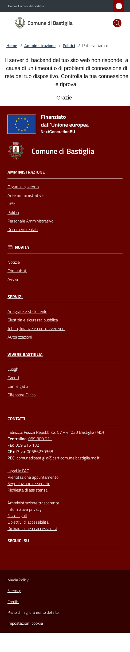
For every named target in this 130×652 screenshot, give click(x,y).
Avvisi (12, 279)
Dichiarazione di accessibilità (32, 528)
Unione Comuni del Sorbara (26, 6)
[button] (117, 23)
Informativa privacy (24, 509)
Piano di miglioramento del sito (33, 612)
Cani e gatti (17, 386)
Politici (69, 45)
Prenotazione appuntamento (32, 477)
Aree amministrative (25, 195)
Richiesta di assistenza (27, 490)
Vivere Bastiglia (25, 354)
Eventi (13, 377)
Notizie (13, 262)
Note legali (17, 515)
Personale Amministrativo (30, 221)
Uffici (11, 204)
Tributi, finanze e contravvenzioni (36, 328)
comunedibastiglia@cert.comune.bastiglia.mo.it (58, 458)
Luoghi (13, 369)
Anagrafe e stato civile (27, 311)
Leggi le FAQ (18, 470)
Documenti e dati (22, 229)
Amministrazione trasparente (33, 503)
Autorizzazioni (19, 337)
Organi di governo (23, 186)
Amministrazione (40, 45)
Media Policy (18, 580)
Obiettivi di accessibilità (28, 522)
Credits (13, 602)
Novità (22, 247)
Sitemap (14, 591)
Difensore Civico (21, 395)
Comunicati (17, 270)
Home (11, 45)
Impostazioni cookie (25, 623)
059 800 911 (40, 438)
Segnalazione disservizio (28, 483)
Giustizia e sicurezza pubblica (32, 320)
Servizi (15, 296)
